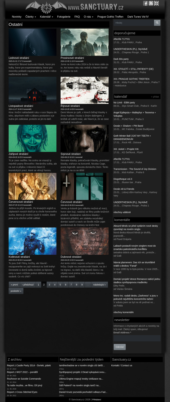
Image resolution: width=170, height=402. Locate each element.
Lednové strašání (19, 58)
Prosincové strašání (72, 58)
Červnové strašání (71, 202)
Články (30, 16)
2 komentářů (27, 260)
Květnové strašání (19, 256)
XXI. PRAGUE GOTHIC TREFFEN (131, 79)
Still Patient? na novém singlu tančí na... (79, 385)
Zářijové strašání (18, 154)
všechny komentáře (124, 312)
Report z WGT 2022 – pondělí (22, 372)
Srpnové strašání (71, 154)
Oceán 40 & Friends (124, 189)
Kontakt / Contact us (121, 365)
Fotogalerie (63, 16)
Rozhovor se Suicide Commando (24, 378)
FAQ (77, 16)
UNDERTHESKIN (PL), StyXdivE (131, 49)
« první (14, 284)
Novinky (16, 16)
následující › (99, 284)
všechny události (122, 212)
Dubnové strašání (71, 256)
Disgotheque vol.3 (123, 179)
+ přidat (155, 96)
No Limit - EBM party (124, 102)
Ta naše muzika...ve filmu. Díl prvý (24, 385)
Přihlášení (96, 400)
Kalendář (46, 16)
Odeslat (120, 347)
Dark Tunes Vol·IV (138, 16)
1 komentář (78, 157)
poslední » (16, 291)
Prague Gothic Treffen (110, 16)
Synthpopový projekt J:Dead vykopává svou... (82, 372)
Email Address (122, 332)
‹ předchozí (28, 284)
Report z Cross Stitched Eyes (22, 392)
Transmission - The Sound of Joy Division (135, 169)
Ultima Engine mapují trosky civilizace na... (81, 378)
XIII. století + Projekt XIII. (126, 149)
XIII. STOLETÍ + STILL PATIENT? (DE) (134, 69)
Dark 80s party (121, 59)
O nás (88, 16)
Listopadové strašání (21, 106)
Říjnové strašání (70, 106)
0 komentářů (27, 61)
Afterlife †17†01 (122, 39)
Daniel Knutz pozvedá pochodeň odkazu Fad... (83, 392)
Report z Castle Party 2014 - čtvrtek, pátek (29, 365)
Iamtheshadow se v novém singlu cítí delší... (82, 365)
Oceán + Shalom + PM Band (128, 125)
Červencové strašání (21, 201)
